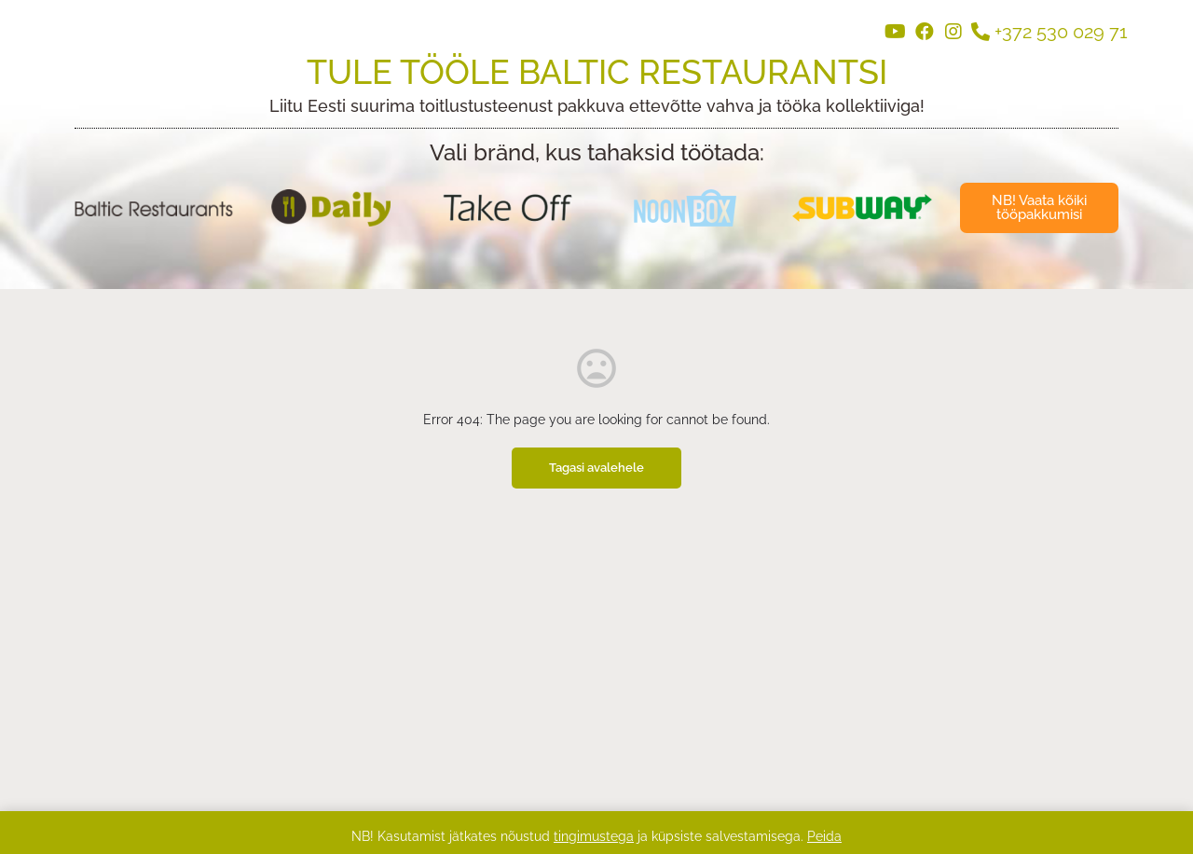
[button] (1039, 208)
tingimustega (594, 836)
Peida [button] (824, 836)
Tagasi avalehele (596, 468)
